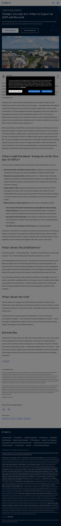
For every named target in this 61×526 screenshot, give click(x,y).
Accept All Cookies (47, 91)
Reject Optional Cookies (34, 91)
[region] (30, 85)
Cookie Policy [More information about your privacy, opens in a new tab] (23, 87)
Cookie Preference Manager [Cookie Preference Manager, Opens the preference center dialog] (15, 91)
